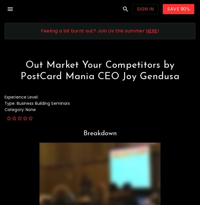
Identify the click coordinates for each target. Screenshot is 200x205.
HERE (152, 31)
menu (10, 9)
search (125, 9)
